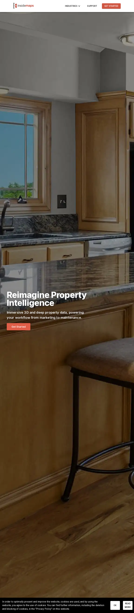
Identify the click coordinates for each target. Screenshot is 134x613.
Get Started (111, 6)
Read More (128, 605)
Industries (73, 6)
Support (92, 6)
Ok (115, 605)
